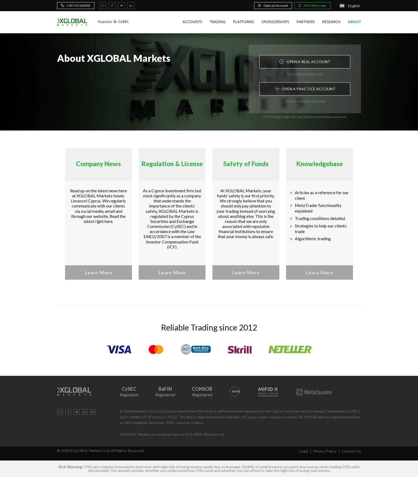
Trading (218, 21)
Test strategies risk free (305, 101)
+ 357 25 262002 (75, 5)
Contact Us (351, 451)
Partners (305, 21)
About (354, 21)
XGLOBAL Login (312, 5)
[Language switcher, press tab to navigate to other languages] (350, 6)
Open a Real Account (304, 61)
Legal (303, 451)
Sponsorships (275, 21)
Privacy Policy (325, 451)
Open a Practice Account (305, 89)
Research (331, 21)
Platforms (243, 21)
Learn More (98, 272)
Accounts (192, 21)
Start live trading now (305, 74)
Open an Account (273, 5)
